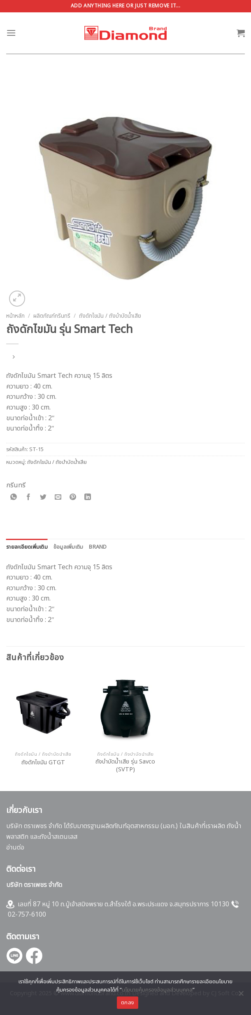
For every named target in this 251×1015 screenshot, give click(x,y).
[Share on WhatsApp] (14, 498)
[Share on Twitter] (43, 498)
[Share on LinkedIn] (88, 498)
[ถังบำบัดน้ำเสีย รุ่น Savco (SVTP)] (125, 710)
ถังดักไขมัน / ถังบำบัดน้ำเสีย (110, 316)
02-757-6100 (27, 915)
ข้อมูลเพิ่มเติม (68, 547)
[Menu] (11, 33)
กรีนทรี (16, 485)
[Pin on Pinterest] (73, 498)
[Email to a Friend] (58, 498)
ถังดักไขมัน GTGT (43, 763)
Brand (98, 547)
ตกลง (127, 1003)
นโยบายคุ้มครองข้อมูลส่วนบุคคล (157, 990)
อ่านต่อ (15, 847)
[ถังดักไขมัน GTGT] (43, 710)
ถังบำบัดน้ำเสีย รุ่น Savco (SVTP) (125, 765)
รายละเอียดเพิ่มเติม (27, 547)
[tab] (27, 547)
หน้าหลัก (15, 316)
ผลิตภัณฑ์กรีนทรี (51, 316)
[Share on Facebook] (28, 498)
